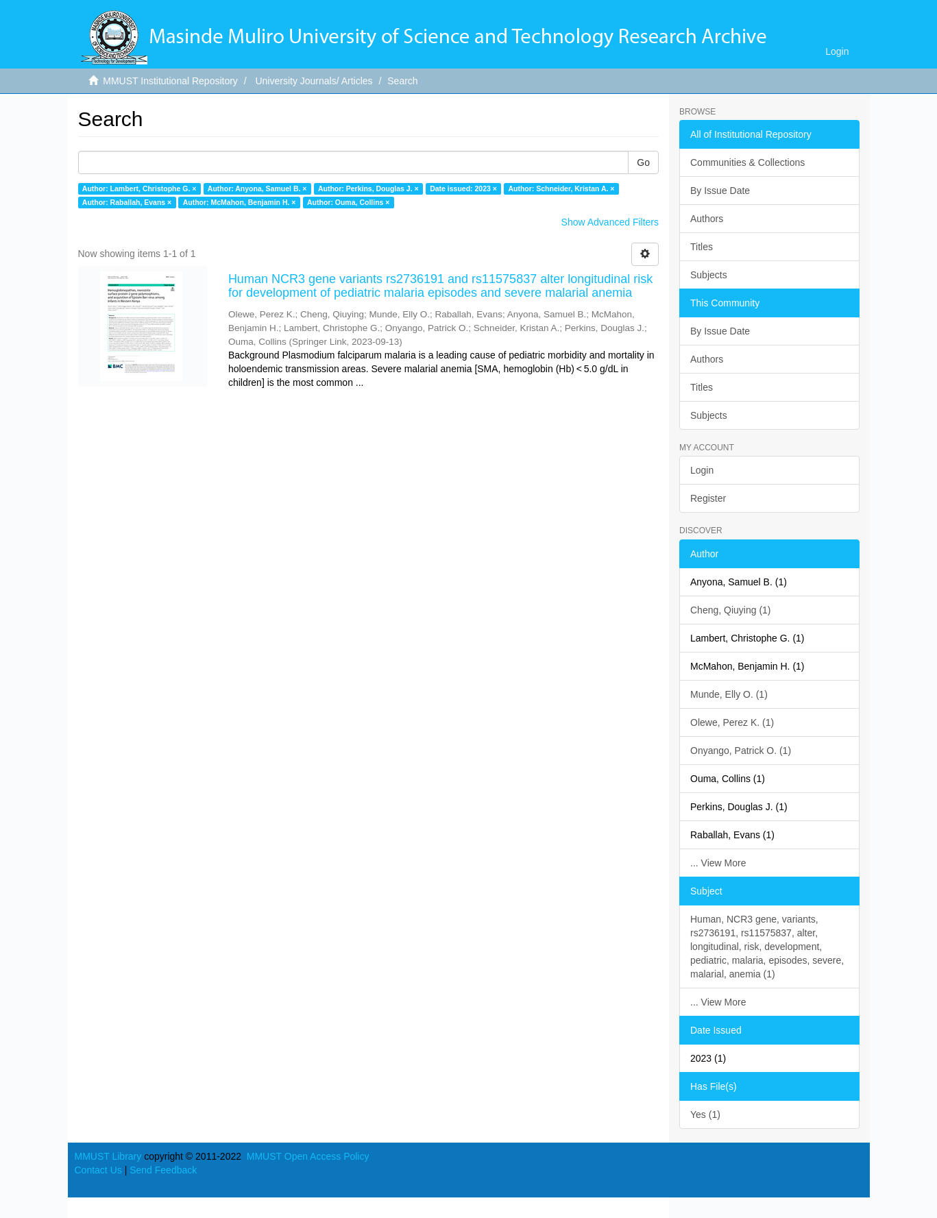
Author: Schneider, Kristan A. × (561, 188)
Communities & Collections (747, 162)
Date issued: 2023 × (463, 188)
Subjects (708, 274)
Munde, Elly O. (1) (729, 694)
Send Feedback (163, 1170)
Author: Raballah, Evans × (126, 202)
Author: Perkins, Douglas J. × (368, 188)
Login (702, 470)
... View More (718, 862)
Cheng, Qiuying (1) (730, 610)
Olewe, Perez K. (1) (732, 722)
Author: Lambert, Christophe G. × (139, 188)
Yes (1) (705, 1114)
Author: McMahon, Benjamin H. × (239, 202)
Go (643, 162)
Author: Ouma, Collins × (348, 202)
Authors (706, 218)
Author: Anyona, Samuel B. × (257, 188)
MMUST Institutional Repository (170, 80)
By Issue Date (720, 190)
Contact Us (98, 1170)
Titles (701, 246)
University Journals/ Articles (313, 80)
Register (708, 498)
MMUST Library (108, 1156)
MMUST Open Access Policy (308, 1156)
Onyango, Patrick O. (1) (740, 750)
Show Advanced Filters (610, 222)
